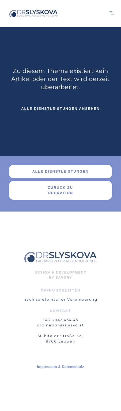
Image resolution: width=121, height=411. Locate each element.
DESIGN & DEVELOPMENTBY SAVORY (60, 275)
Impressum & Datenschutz (60, 367)
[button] (111, 13)
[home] (56, 13)
